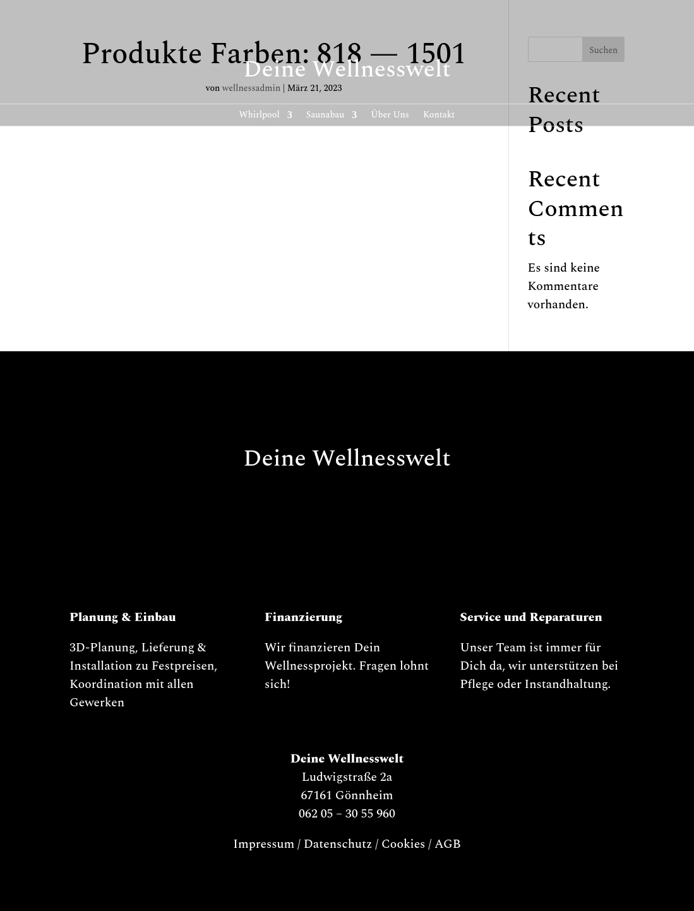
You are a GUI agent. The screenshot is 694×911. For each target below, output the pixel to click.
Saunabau (325, 116)
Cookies (403, 844)
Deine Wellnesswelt (346, 69)
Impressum (263, 844)
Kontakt (439, 116)
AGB (447, 844)
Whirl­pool (259, 116)
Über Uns (390, 116)
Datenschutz (338, 844)
